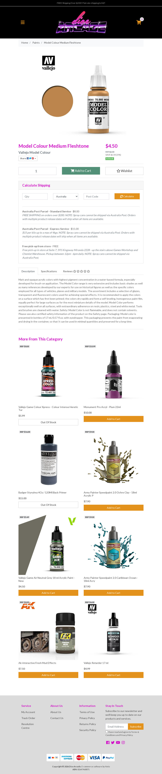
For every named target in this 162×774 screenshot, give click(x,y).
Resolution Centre (27, 725)
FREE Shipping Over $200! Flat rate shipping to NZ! (81, 3)
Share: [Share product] (27, 158)
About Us (55, 712)
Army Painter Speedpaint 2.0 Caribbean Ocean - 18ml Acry (111, 579)
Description (28, 271)
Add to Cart (81, 171)
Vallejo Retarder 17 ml (96, 662)
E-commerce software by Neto (96, 766)
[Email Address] (116, 726)
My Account (28, 712)
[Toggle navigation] (22, 22)
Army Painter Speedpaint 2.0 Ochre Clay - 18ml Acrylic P (110, 494)
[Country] (65, 196)
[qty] (35, 196)
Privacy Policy (87, 718)
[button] (124, 171)
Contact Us (56, 718)
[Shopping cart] (139, 22)
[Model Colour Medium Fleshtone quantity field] (37, 171)
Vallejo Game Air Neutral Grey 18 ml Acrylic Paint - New (46, 579)
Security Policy (87, 730)
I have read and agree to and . (122, 733)
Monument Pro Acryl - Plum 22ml (102, 407)
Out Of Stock (48, 422)
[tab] (28, 271)
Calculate (127, 196)
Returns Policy (87, 724)
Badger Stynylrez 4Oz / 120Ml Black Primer (42, 492)
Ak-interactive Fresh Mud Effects (37, 662)
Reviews (76, 271)
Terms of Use (87, 712)
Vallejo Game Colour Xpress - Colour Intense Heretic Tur (48, 408)
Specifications (49, 271)
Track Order (28, 718)
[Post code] (96, 196)
